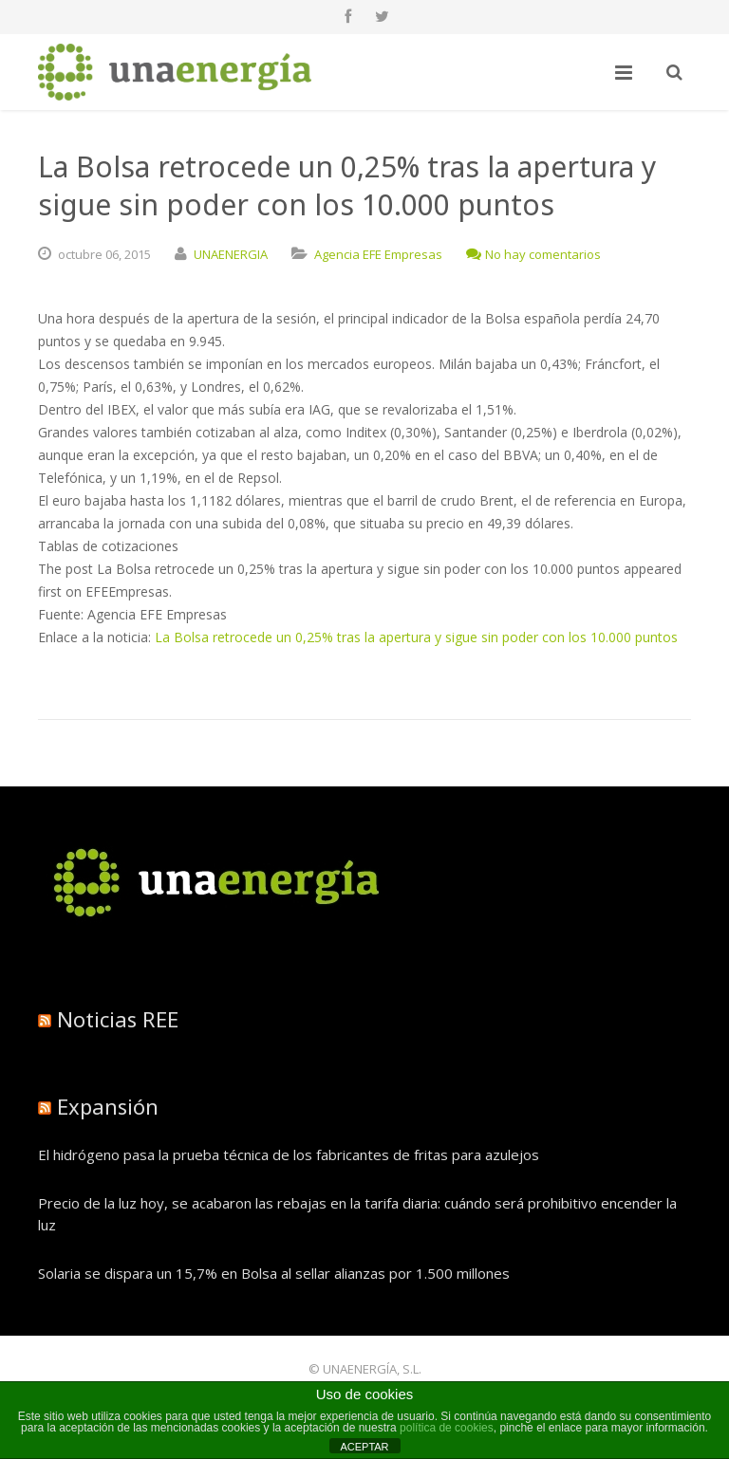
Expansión (108, 1106)
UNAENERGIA (231, 254)
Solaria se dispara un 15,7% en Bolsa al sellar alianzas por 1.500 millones (274, 1273)
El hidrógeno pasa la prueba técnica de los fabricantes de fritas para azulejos (288, 1154)
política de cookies (447, 1427)
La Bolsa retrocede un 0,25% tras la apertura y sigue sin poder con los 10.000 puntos (416, 637)
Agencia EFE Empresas (378, 254)
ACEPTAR (364, 1446)
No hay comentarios (533, 254)
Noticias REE (117, 1019)
